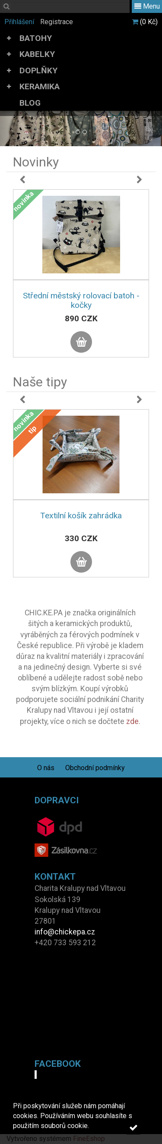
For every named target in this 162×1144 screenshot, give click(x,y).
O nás (45, 768)
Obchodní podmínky (95, 768)
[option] (81, 282)
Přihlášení (19, 22)
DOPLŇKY (38, 70)
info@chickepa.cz (65, 932)
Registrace (56, 22)
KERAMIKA (39, 86)
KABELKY (37, 54)
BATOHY (35, 38)
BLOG (30, 103)
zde (132, 721)
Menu (147, 6)
